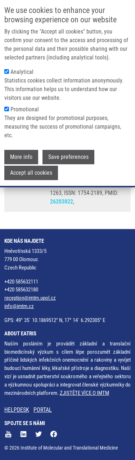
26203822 (61, 201)
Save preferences (68, 156)
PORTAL (42, 409)
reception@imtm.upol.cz (30, 298)
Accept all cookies (31, 172)
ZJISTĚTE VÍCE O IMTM (84, 393)
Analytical (21, 71)
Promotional (24, 109)
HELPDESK (16, 409)
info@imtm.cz (19, 306)
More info (21, 156)
